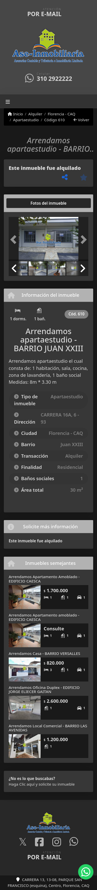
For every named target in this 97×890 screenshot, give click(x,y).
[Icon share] (23, 842)
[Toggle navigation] (8, 101)
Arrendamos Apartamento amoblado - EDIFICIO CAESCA (44, 617)
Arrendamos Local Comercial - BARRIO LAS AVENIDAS (48, 728)
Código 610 (54, 119)
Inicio (15, 113)
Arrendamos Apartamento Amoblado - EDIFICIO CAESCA (44, 579)
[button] (15, 239)
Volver (81, 119)
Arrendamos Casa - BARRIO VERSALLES (44, 653)
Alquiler (35, 113)
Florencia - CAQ (61, 113)
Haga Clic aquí (21, 784)
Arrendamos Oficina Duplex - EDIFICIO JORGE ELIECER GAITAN (44, 689)
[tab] (28, 203)
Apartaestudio (26, 119)
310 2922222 (54, 79)
